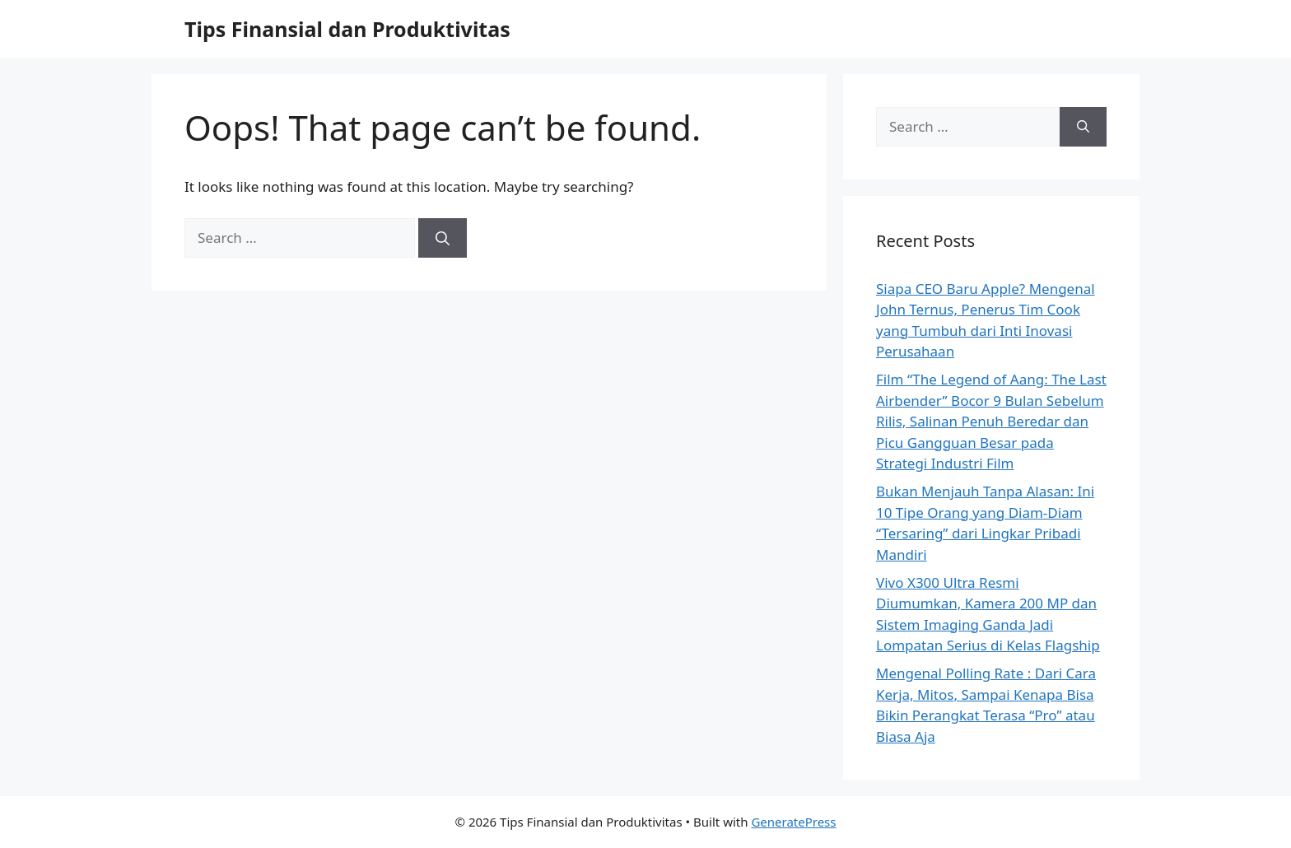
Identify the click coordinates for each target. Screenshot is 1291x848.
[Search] (442, 238)
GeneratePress (793, 821)
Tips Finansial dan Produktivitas (347, 29)
